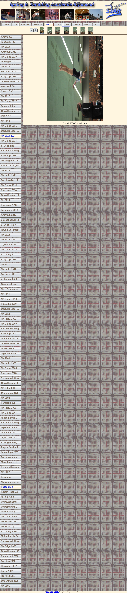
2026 (51, 592)
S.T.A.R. (56, 592)
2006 (47, 592)
